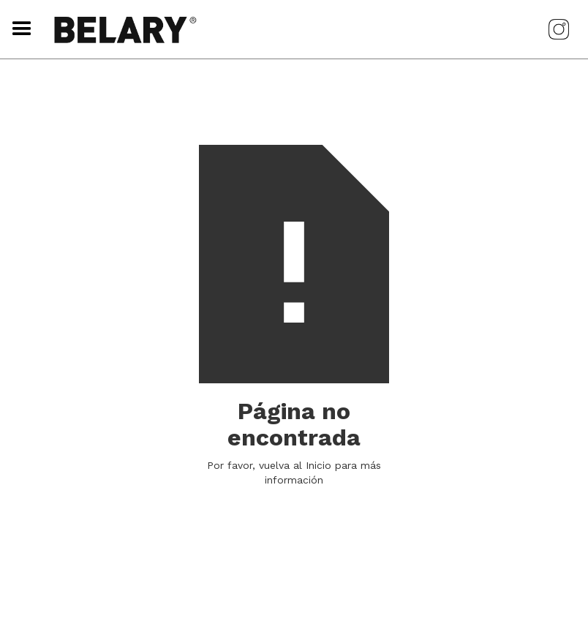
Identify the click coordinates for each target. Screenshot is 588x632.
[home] (283, 29)
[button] (18, 29)
